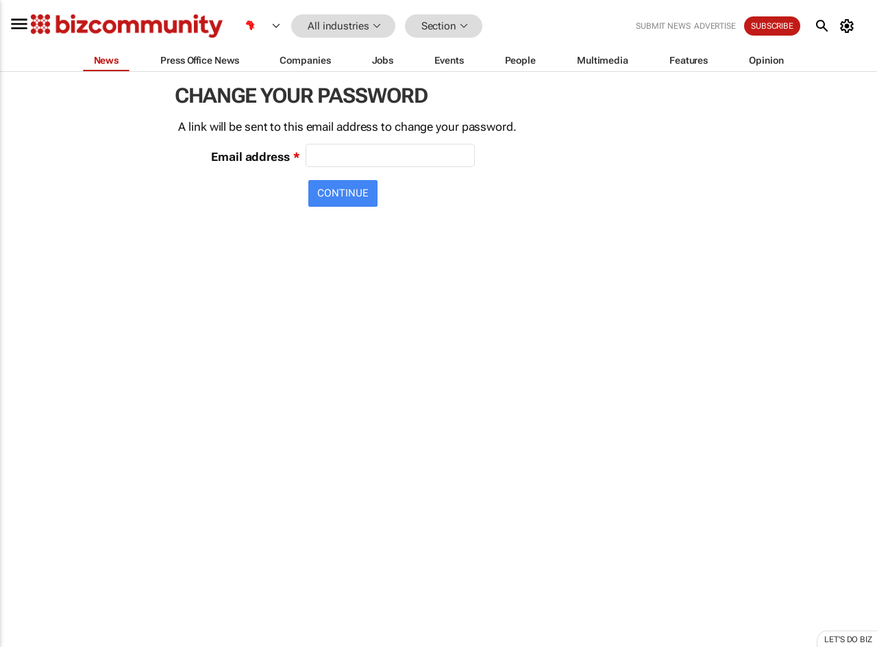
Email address (250, 157)
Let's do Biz (848, 639)
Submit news (663, 26)
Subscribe (772, 26)
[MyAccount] (849, 26)
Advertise (715, 26)
